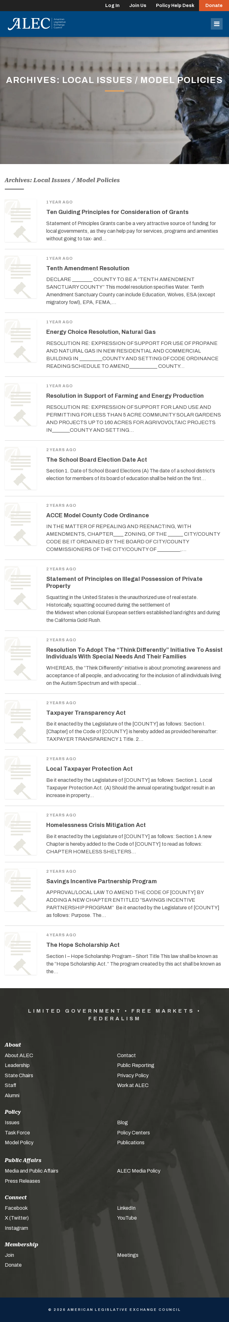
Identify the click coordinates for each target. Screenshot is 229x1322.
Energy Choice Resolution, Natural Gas (101, 332)
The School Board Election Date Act (96, 460)
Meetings (127, 1255)
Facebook (16, 1208)
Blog (122, 1122)
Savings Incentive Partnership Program (101, 881)
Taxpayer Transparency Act (86, 713)
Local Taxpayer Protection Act (89, 769)
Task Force (17, 1132)
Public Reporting (135, 1065)
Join (9, 1255)
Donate (214, 5)
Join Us (137, 5)
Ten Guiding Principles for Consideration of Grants (117, 212)
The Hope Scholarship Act (83, 945)
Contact (126, 1055)
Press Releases (22, 1181)
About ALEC (19, 1055)
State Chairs (19, 1075)
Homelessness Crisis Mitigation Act (96, 825)
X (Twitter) (17, 1218)
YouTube (127, 1218)
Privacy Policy (133, 1075)
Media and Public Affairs (31, 1171)
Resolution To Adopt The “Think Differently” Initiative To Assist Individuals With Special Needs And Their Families (134, 653)
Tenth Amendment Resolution (87, 268)
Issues (12, 1122)
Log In (112, 5)
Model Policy (19, 1142)
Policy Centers (133, 1132)
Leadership (17, 1065)
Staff (10, 1085)
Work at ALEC (133, 1085)
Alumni (12, 1095)
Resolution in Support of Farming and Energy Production (125, 396)
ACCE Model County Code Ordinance (97, 515)
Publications (130, 1142)
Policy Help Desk (175, 5)
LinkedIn (126, 1208)
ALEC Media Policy (138, 1171)
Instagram (16, 1228)
